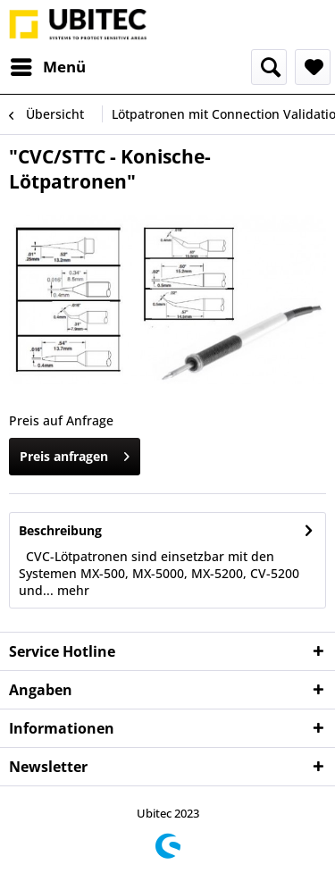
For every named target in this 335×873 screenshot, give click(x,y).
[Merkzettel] (313, 67)
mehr (71, 590)
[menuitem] (47, 67)
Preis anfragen (75, 453)
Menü (48, 65)
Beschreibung (60, 530)
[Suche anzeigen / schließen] (269, 67)
